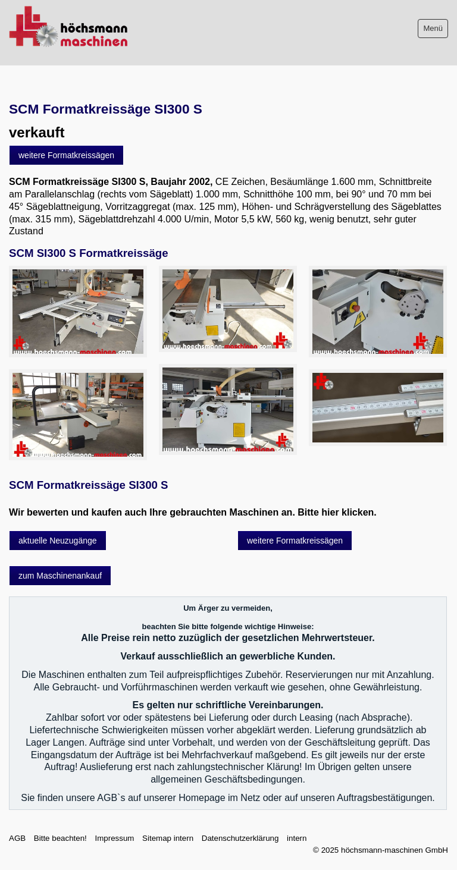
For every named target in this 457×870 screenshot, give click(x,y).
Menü (433, 28)
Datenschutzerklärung (240, 838)
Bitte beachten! (60, 838)
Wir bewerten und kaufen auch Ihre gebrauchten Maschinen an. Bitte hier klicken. (193, 512)
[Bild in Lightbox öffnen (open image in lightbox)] (78, 311)
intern (296, 838)
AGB (17, 838)
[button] (66, 155)
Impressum (114, 838)
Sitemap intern (167, 838)
